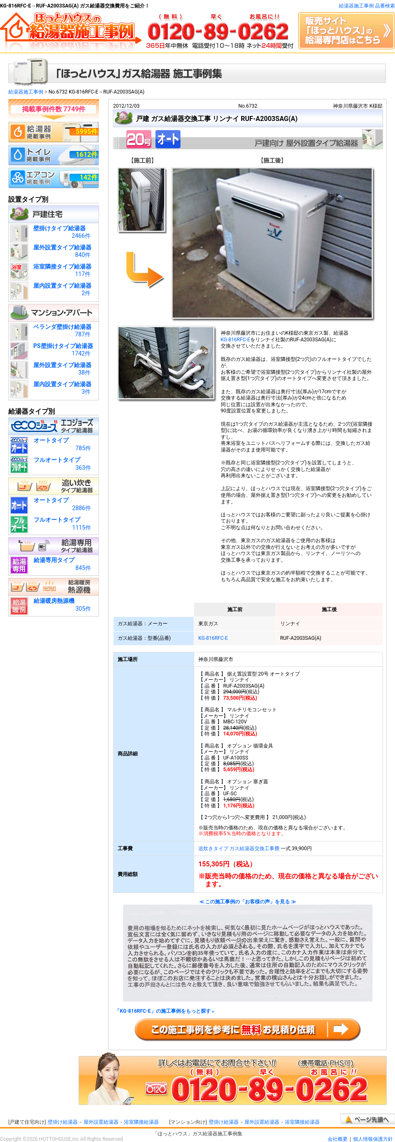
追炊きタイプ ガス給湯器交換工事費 (238, 848)
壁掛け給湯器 (63, 1122)
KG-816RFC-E (235, 340)
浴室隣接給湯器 (141, 1122)
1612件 (87, 154)
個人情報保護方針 (373, 1139)
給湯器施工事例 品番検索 (367, 6)
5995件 (87, 132)
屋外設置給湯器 (101, 1122)
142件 (88, 177)
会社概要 (338, 1139)
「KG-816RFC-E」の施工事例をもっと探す (165, 1011)
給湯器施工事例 (25, 92)
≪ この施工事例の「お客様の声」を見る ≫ (248, 950)
